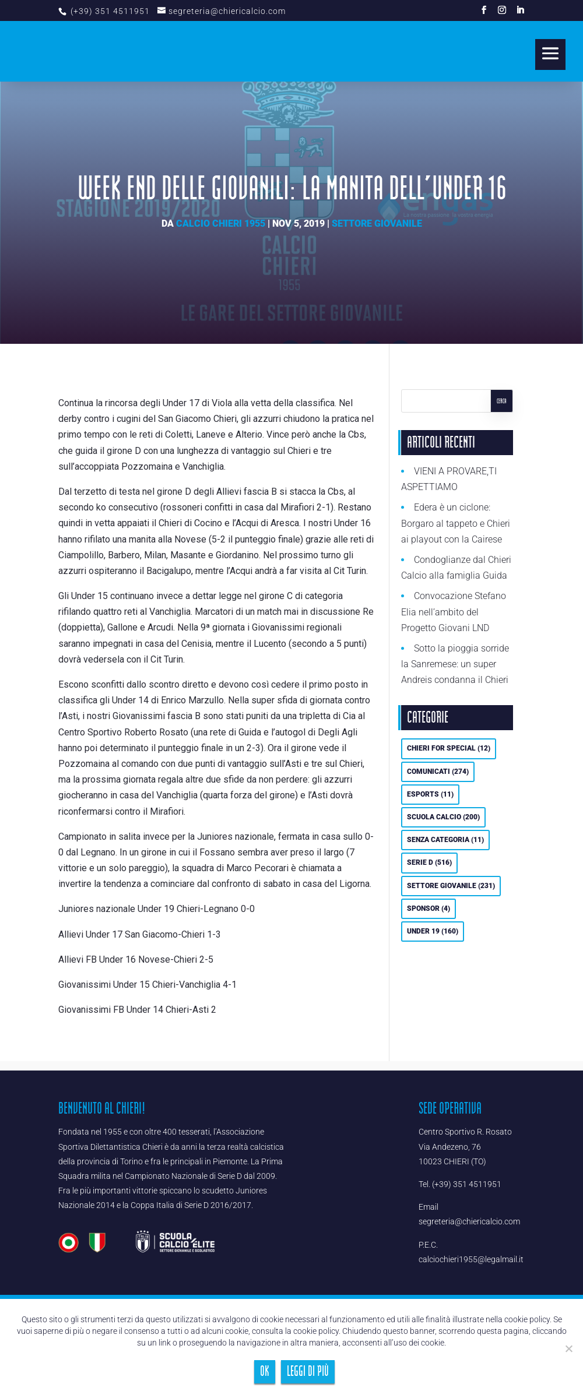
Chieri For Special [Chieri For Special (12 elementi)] (448, 748)
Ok (264, 1371)
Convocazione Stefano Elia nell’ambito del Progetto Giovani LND (453, 611)
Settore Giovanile (377, 223)
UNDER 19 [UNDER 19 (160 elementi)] (432, 931)
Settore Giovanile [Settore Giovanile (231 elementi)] (451, 886)
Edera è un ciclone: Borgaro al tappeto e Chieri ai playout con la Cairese (455, 523)
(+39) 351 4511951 (109, 11)
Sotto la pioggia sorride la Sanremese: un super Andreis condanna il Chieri (455, 664)
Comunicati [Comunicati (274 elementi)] (438, 771)
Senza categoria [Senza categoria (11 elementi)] (445, 840)
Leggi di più (308, 1371)
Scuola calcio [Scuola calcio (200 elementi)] (443, 817)
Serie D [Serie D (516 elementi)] (429, 862)
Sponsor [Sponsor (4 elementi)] (428, 908)
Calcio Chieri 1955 (220, 223)
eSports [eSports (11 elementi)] (430, 794)
